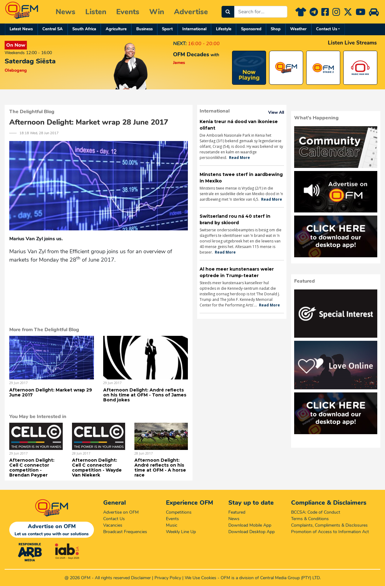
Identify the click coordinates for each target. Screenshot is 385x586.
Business (144, 29)
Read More (239, 157)
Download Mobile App (249, 525)
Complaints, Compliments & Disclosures (329, 525)
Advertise (191, 12)
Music (171, 525)
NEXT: (180, 43)
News (65, 12)
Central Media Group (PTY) (285, 578)
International (194, 29)
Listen (95, 12)
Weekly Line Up (181, 532)
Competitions (179, 512)
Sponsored (251, 29)
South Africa (84, 29)
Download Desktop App (251, 532)
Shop (276, 29)
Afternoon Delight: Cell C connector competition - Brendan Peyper (31, 467)
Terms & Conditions (310, 519)
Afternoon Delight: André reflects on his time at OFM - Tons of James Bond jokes (144, 395)
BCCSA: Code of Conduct (315, 512)
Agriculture (116, 29)
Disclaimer (141, 578)
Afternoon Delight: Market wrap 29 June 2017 (50, 392)
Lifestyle (223, 29)
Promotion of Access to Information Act (330, 532)
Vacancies (112, 525)
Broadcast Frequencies (125, 532)
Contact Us (326, 29)
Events (127, 12)
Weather (298, 29)
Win (156, 12)
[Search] (228, 12)
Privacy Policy (167, 578)
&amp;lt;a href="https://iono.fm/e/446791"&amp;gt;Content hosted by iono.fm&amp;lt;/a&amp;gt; (98, 285)
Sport (167, 29)
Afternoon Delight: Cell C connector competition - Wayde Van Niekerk (97, 467)
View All (276, 112)
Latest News (21, 29)
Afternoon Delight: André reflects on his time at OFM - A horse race (160, 467)
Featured (236, 512)
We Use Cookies (200, 578)
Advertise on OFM (121, 512)
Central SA (52, 29)
